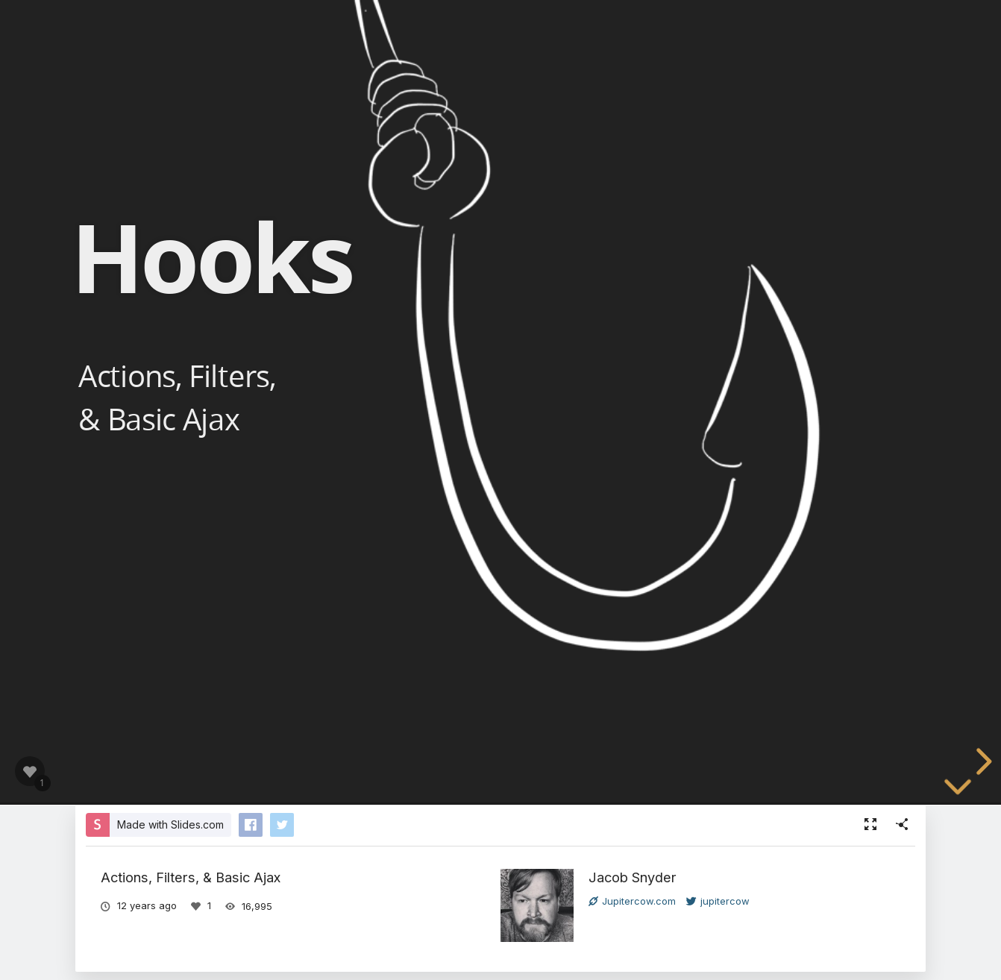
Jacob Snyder (633, 877)
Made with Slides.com (170, 824)
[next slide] (981, 761)
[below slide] (957, 798)
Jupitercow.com (632, 901)
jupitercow (718, 901)
